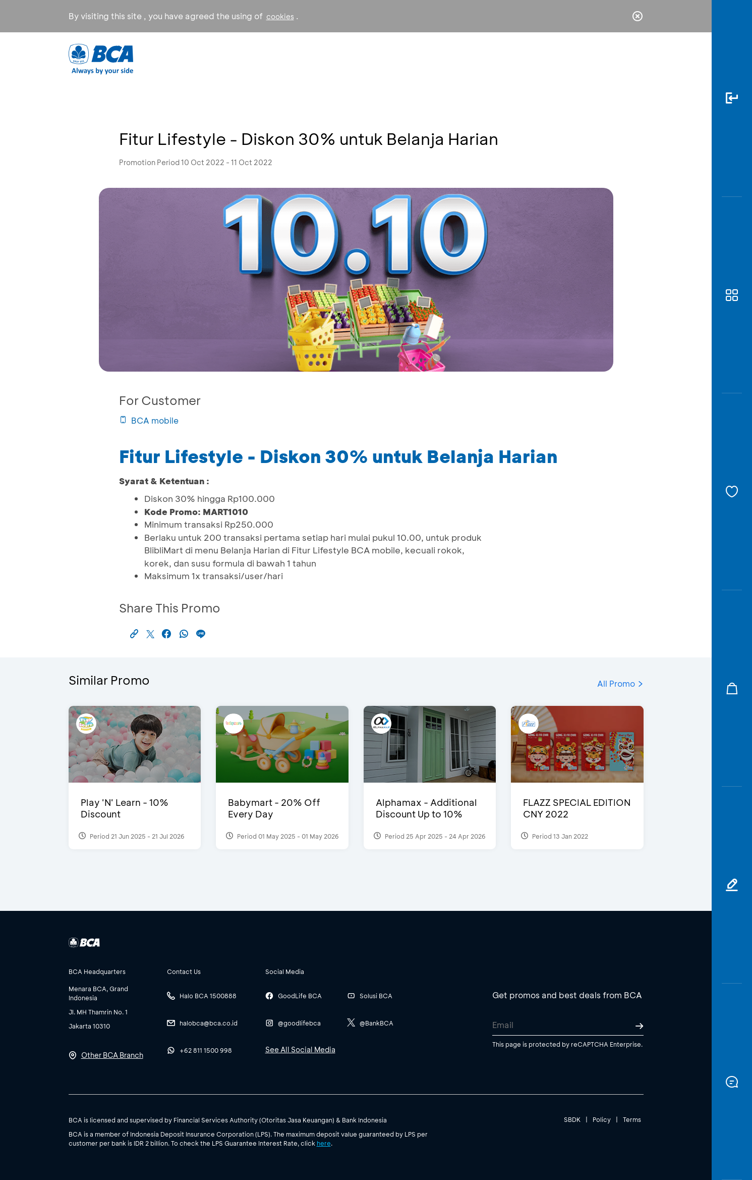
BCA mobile (149, 420)
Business (342, 58)
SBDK (572, 1119)
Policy (602, 1119)
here (324, 1143)
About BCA (413, 58)
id (616, 59)
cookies (280, 16)
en (634, 59)
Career (481, 58)
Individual (275, 58)
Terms (632, 1119)
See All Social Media (300, 1049)
